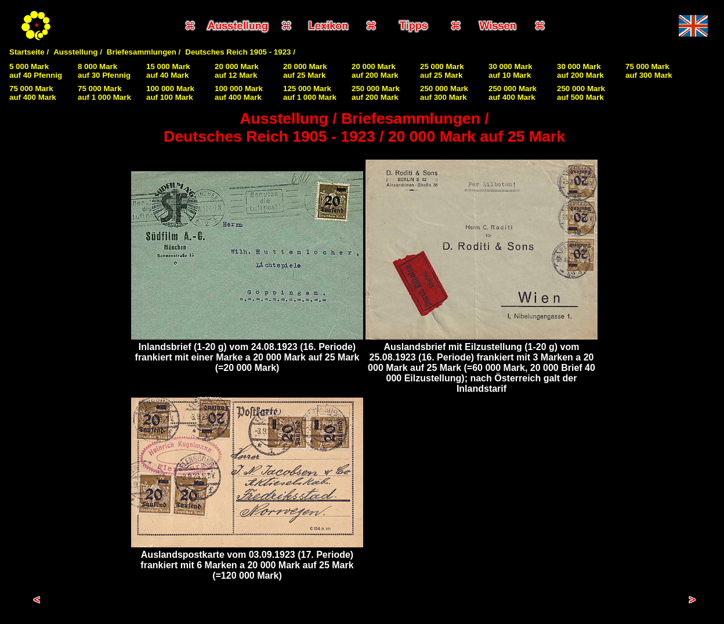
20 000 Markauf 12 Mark (237, 71)
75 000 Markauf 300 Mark (648, 71)
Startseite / (29, 52)
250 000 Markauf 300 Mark (444, 93)
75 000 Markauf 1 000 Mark (104, 93)
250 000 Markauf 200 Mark (376, 93)
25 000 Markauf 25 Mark (442, 71)
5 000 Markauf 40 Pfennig (35, 71)
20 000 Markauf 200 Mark (375, 71)
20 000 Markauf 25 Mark (305, 71)
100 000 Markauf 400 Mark (239, 93)
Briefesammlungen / (143, 52)
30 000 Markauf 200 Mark (580, 71)
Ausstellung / (77, 52)
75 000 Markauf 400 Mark (32, 93)
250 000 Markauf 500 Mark (581, 93)
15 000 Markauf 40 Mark (168, 71)
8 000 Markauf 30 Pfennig (104, 71)
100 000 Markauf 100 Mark (170, 93)
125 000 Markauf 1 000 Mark (309, 93)
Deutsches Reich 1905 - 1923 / (240, 52)
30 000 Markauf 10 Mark (510, 71)
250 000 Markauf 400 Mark (512, 93)
